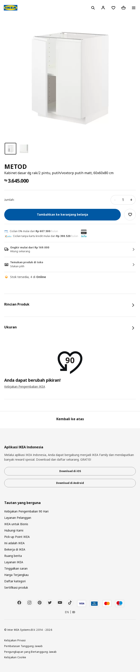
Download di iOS (70, 471)
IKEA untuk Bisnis (16, 524)
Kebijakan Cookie (15, 657)
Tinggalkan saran (16, 568)
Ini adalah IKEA (14, 543)
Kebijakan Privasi (15, 640)
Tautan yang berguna (22, 503)
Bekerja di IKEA (14, 549)
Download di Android (70, 483)
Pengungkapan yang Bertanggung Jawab (30, 651)
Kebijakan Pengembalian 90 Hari (26, 511)
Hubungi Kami (13, 530)
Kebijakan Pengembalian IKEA (24, 386)
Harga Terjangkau (16, 575)
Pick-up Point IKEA (17, 537)
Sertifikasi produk (16, 587)
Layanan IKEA (13, 562)
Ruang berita (13, 556)
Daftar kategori (15, 581)
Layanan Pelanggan (17, 518)
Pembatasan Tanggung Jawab (23, 646)
